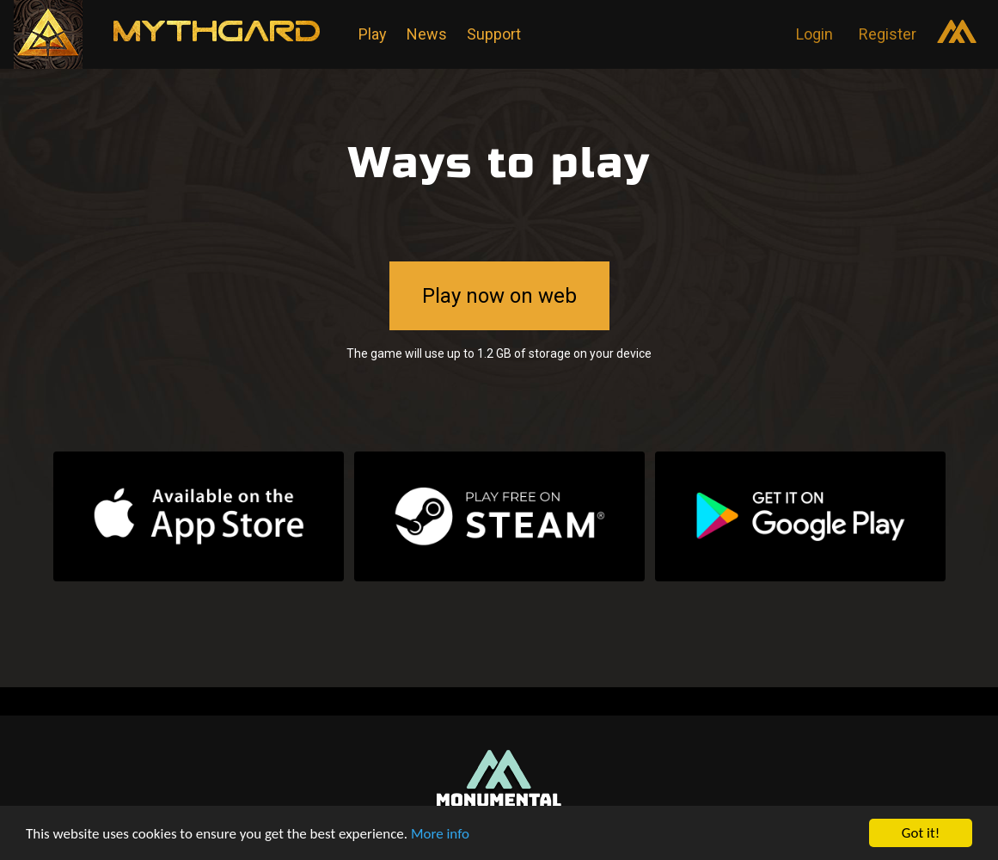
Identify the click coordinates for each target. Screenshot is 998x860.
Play (372, 34)
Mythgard (229, 32)
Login (814, 34)
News (427, 34)
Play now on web (499, 296)
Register (887, 34)
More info (440, 834)
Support (494, 34)
